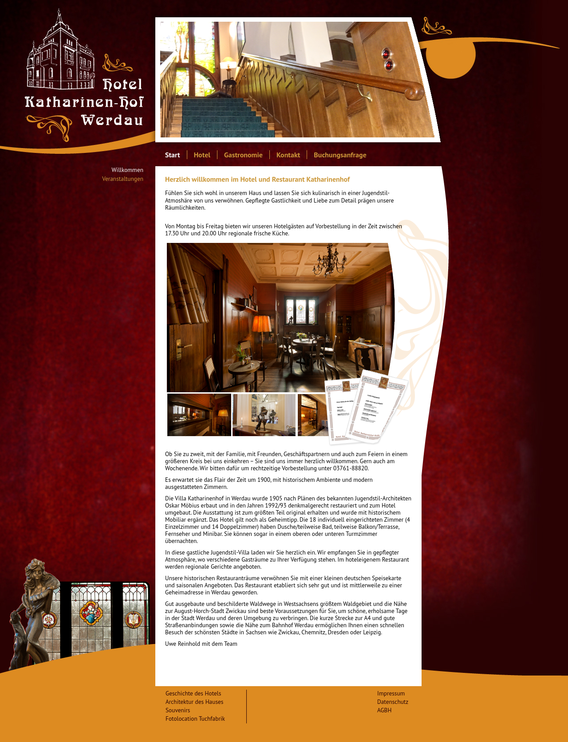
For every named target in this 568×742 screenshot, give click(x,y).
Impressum (391, 693)
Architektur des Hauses (194, 702)
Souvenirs (178, 710)
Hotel (202, 154)
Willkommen (127, 170)
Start (172, 154)
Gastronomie (243, 154)
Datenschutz (392, 702)
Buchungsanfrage (340, 154)
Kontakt (288, 154)
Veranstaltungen (122, 179)
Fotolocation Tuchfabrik (195, 718)
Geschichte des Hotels (193, 693)
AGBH (384, 710)
